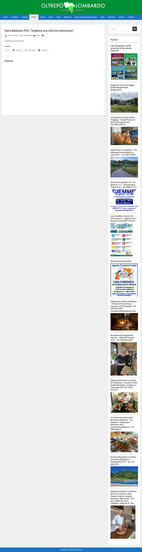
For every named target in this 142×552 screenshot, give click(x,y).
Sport (58, 17)
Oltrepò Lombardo (12, 35)
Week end (67, 17)
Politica (34, 17)
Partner (121, 17)
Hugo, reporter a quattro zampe (86, 17)
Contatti (131, 17)
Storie (51, 17)
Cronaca (24, 17)
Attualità (15, 17)
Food (102, 17)
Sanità (42, 17)
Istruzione (111, 17)
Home (6, 17)
